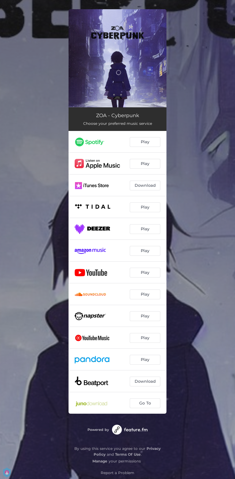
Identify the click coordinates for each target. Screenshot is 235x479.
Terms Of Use (128, 454)
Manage (99, 461)
